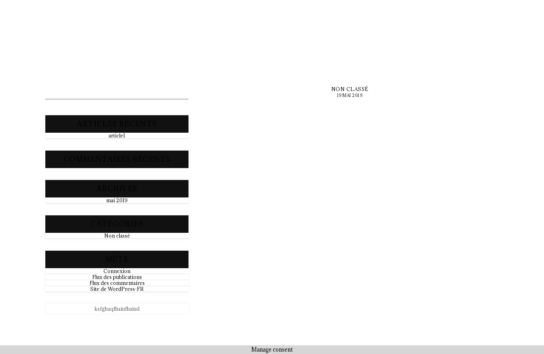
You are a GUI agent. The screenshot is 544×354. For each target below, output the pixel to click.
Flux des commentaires (117, 283)
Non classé (117, 235)
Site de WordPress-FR (117, 289)
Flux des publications (117, 277)
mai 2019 (117, 200)
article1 (117, 135)
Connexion (116, 271)
